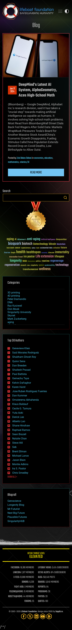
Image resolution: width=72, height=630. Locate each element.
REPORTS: (42, 587)
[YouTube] (42, 616)
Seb (14, 447)
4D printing (13, 295)
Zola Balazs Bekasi (24, 158)
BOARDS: (41, 582)
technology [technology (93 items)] (62, 265)
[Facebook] (23, 616)
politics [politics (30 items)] (38, 261)
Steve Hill (17, 442)
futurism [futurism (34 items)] (7, 253)
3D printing (13, 292)
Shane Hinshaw (21, 425)
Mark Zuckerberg (16, 318)
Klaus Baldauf (20, 404)
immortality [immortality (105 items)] (62, 252)
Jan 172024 (12, 90)
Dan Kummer (19, 395)
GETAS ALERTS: (44, 572)
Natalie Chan (19, 438)
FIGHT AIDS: (19, 587)
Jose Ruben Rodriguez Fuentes (29, 391)
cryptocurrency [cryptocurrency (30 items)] (26, 248)
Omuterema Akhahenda (25, 399)
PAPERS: (41, 596)
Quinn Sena (18, 361)
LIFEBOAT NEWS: (44, 568)
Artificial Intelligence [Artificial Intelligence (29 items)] (48, 240)
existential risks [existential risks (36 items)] (46, 248)
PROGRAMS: (43, 592)
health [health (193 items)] (21, 252)
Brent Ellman (19, 451)
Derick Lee (18, 417)
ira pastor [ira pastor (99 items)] (29, 256)
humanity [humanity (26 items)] (44, 253)
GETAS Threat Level (36, 555)
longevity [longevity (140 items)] (16, 261)
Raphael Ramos (21, 429)
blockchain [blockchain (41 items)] (61, 244)
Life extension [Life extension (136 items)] (45, 256)
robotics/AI (24, 162)
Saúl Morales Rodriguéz (25, 352)
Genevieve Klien (21, 348)
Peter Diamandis (16, 299)
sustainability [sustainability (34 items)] (50, 265)
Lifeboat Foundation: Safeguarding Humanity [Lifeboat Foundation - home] (28, 11)
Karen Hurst (18, 387)
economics (38, 158)
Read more (36, 172)
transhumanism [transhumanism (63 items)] (30, 269)
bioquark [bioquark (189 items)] (14, 243)
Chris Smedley (20, 472)
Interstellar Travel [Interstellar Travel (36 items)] (16, 257)
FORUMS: (28, 601)
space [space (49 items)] (41, 265)
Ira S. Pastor (19, 468)
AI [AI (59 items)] (16, 239)
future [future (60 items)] (64, 247)
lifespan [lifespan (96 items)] (59, 256)
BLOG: (40, 577)
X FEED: (17, 577)
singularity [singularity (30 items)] (34, 265)
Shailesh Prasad (21, 369)
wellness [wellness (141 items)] (45, 269)
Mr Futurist (13, 508)
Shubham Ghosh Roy (24, 356)
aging (10, 322)
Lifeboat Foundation (29, 611)
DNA (10, 302)
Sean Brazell (19, 434)
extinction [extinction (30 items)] (56, 248)
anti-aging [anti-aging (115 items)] (33, 239)
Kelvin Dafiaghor (21, 382)
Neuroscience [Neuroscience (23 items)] (31, 261)
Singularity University (19, 312)
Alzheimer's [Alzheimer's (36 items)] (21, 239)
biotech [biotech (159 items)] (27, 244)
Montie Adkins (20, 464)
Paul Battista (19, 374)
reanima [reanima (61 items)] (45, 260)
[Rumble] (49, 616)
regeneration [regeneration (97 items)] (12, 265)
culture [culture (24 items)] (33, 248)
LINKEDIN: (17, 572)
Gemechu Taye (20, 378)
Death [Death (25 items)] (37, 248)
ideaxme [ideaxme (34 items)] (51, 253)
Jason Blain (19, 459)
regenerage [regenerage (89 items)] (57, 261)
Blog (36, 25)
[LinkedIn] (36, 616)
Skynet (11, 315)
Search (65, 197)
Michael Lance (20, 455)
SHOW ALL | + (12, 477)
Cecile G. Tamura (21, 408)
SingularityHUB (15, 521)
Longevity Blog (15, 504)
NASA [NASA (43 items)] (25, 261)
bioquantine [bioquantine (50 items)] (61, 239)
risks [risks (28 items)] (28, 265)
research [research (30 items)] (23, 265)
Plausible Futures (17, 516)
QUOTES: (41, 601)
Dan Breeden (19, 365)
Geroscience (14, 500)
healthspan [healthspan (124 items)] (33, 252)
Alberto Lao (18, 421)
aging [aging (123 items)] (10, 239)
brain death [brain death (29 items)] (10, 248)
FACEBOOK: (15, 568)
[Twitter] (30, 616)
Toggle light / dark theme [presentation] (67, 11)
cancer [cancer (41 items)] (17, 248)
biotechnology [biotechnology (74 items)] (40, 244)
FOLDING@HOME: (16, 592)
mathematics (13, 162)
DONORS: (25, 582)
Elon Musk (13, 308)
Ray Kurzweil (14, 305)
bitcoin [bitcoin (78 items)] (52, 244)
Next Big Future (16, 512)
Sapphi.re (59, 611)
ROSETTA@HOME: (15, 596)
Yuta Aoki (17, 412)
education (48, 158)
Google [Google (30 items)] (13, 253)
